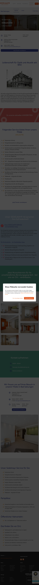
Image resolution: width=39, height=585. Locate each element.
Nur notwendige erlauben (18, 298)
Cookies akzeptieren (29, 298)
